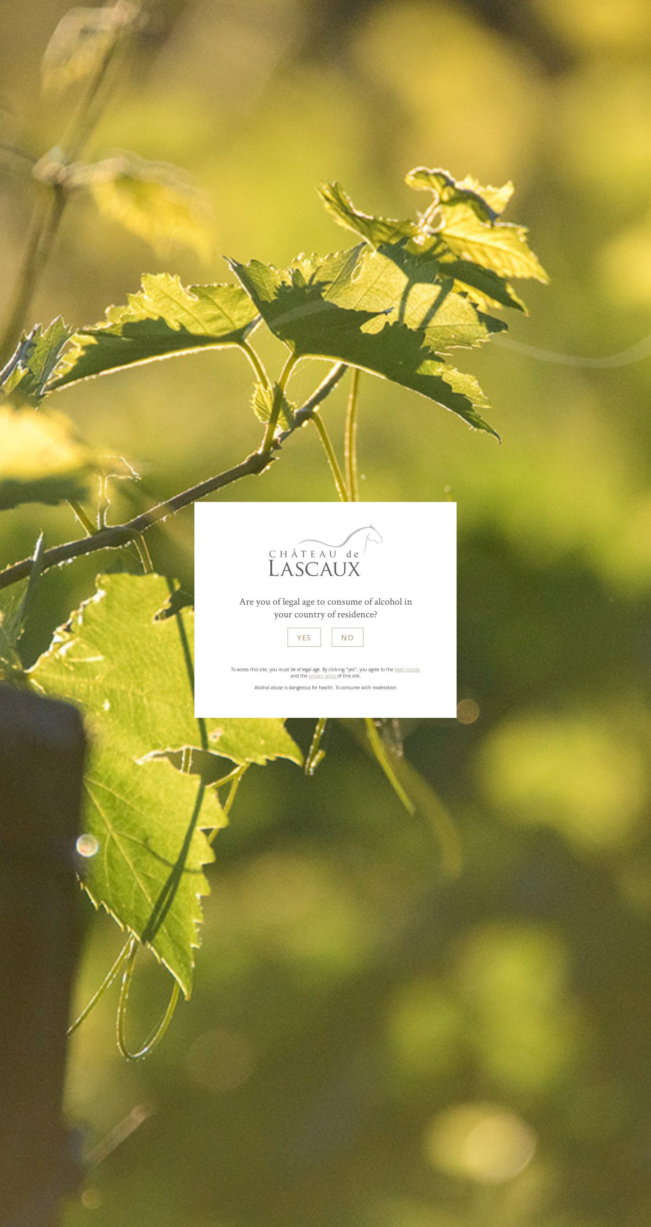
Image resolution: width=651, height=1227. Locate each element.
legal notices (407, 669)
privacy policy (323, 676)
